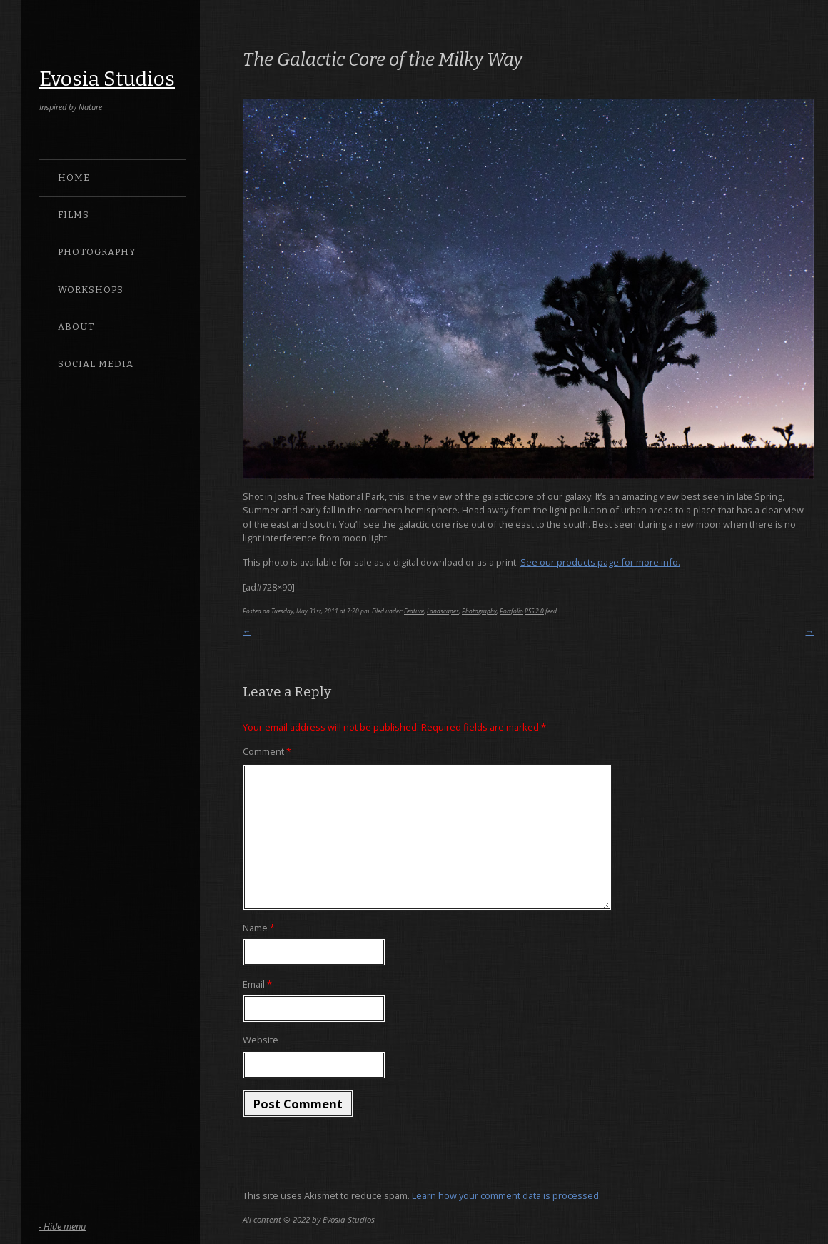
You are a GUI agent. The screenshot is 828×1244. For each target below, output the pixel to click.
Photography (97, 251)
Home (74, 177)
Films (73, 214)
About (76, 326)
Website (260, 1039)
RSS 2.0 (534, 611)
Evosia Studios (107, 79)
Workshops (90, 289)
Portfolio (511, 611)
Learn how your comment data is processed (505, 1195)
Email (257, 984)
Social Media (95, 363)
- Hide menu (62, 1226)
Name (259, 927)
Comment (267, 751)
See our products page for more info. (600, 562)
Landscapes (443, 611)
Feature (414, 611)
